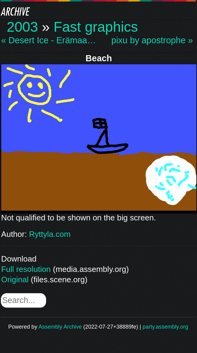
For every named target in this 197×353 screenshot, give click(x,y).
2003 (22, 27)
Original (15, 279)
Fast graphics (96, 27)
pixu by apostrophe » (152, 40)
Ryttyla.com (49, 234)
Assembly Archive (60, 327)
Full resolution (26, 269)
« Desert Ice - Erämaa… (48, 40)
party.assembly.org (165, 327)
